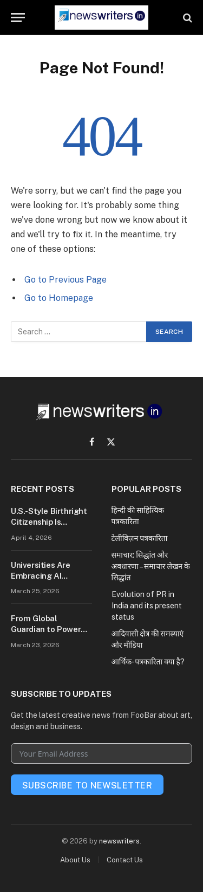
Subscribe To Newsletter (87, 785)
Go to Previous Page (65, 280)
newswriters (119, 841)
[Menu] (18, 17)
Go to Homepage (58, 298)
